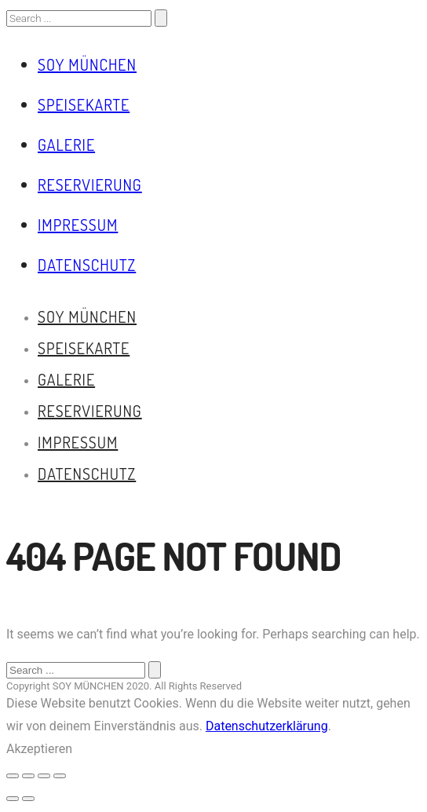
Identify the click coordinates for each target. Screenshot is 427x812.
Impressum (78, 224)
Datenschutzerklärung (267, 726)
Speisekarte (84, 104)
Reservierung (90, 184)
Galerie (66, 144)
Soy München (87, 64)
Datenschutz (87, 264)
